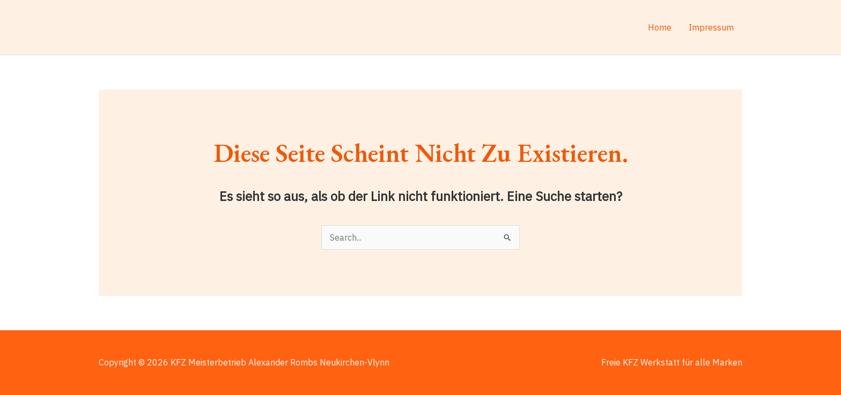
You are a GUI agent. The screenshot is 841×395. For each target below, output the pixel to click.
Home (660, 27)
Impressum (711, 27)
